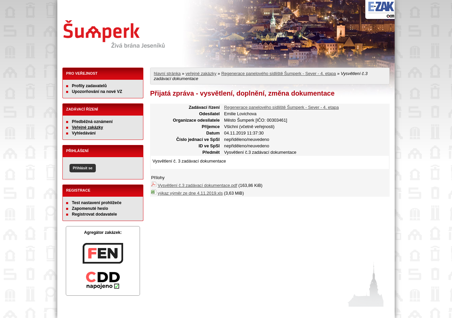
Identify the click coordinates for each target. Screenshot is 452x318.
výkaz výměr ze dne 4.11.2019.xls (190, 193)
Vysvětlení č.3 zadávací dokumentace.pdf (197, 185)
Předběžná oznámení (92, 121)
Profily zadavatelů (89, 85)
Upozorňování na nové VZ (97, 91)
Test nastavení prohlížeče (96, 202)
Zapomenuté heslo (90, 208)
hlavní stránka (167, 73)
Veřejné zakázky (87, 127)
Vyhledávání (84, 133)
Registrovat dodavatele (94, 214)
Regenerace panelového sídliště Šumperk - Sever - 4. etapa (278, 73)
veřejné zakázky (201, 73)
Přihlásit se (82, 168)
